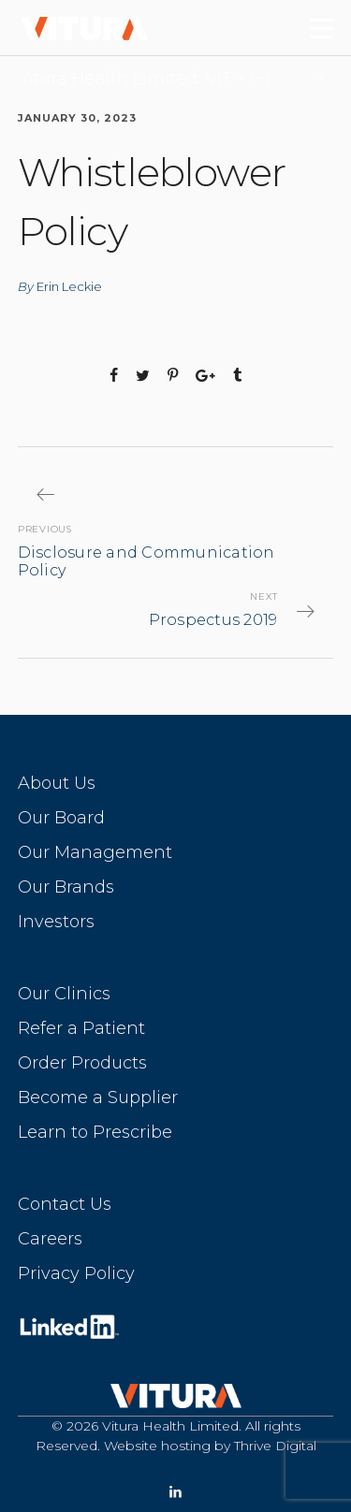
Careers (50, 1238)
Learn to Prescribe (95, 1132)
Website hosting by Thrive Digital (210, 1445)
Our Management (95, 852)
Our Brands (66, 887)
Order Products (82, 1063)
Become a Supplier (98, 1097)
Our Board (61, 817)
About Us (56, 783)
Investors (56, 921)
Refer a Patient (81, 1028)
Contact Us (64, 1204)
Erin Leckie (69, 286)
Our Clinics (64, 993)
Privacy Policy (76, 1273)
